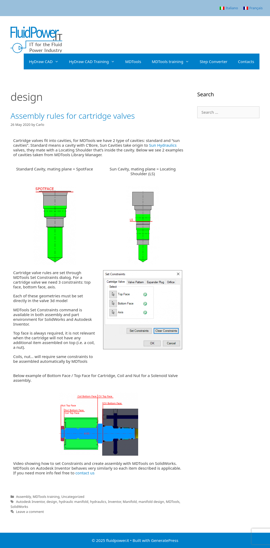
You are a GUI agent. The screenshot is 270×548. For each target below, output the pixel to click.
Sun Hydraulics (162, 145)
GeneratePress (164, 540)
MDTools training (173, 61)
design (51, 501)
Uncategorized (72, 496)
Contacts (246, 61)
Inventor (114, 501)
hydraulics (98, 501)
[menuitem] (228, 8)
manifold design (151, 501)
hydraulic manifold (73, 501)
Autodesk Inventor (30, 501)
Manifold (130, 501)
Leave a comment (30, 511)
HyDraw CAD (46, 61)
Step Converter (213, 61)
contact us (84, 472)
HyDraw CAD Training (94, 61)
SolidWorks (19, 506)
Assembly (23, 496)
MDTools (133, 61)
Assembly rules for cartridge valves (73, 115)
